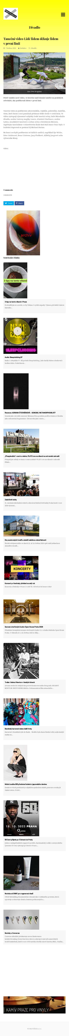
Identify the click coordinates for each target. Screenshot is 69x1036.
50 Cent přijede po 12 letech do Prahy (19, 840)
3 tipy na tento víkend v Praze (16, 302)
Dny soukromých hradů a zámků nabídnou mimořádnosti (25, 540)
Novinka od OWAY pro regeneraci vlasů (19, 894)
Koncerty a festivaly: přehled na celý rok (20, 583)
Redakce (23, 48)
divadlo (34, 48)
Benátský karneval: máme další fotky (18, 729)
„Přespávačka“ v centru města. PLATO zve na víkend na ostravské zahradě (32, 456)
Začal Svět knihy (11, 500)
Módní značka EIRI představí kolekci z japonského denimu (26, 784)
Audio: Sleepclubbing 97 (13, 357)
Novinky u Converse (12, 933)
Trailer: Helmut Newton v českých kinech (20, 682)
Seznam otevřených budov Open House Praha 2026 (24, 627)
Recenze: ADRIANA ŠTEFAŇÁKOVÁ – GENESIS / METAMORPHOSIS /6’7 (30, 413)
